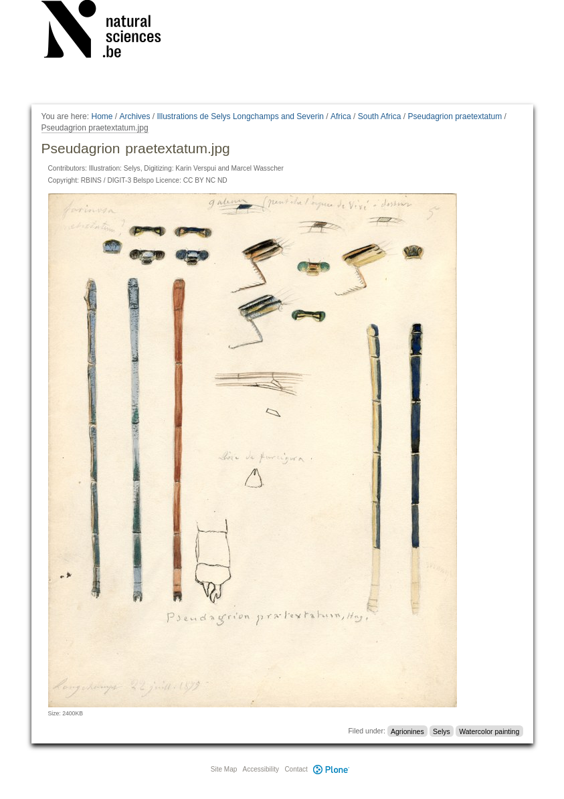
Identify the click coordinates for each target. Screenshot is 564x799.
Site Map (224, 769)
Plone (332, 769)
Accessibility (261, 769)
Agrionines (407, 731)
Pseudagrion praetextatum (454, 116)
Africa (341, 116)
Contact (295, 769)
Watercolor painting (489, 731)
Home (101, 116)
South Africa (379, 116)
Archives (135, 116)
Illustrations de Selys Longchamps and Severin (240, 116)
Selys (441, 731)
